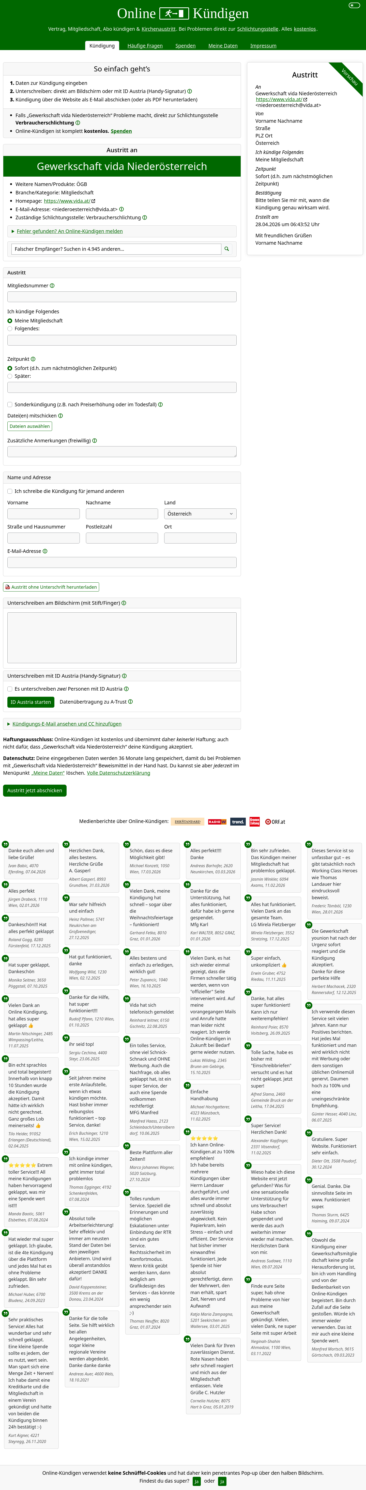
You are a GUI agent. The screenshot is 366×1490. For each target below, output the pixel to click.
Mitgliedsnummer (27, 285)
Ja (197, 1481)
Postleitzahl (99, 526)
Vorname (17, 502)
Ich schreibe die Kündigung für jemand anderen (69, 491)
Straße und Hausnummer (36, 526)
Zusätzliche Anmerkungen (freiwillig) (49, 440)
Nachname (98, 502)
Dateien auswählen (30, 426)
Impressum (263, 45)
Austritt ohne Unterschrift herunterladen (54, 587)
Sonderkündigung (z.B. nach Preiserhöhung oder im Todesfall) (86, 404)
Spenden (185, 45)
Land (169, 502)
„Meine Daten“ (48, 772)
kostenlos (305, 28)
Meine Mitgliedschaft (39, 320)
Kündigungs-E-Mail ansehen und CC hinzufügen (66, 723)
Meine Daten (223, 45)
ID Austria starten (31, 702)
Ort (168, 526)
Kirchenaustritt (159, 28)
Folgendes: (27, 328)
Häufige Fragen (145, 45)
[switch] (354, 5)
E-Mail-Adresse (24, 551)
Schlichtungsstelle (257, 28)
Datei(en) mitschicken (32, 415)
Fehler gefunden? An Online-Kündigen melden (70, 231)
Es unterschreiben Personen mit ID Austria (69, 688)
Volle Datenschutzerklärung (118, 772)
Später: (23, 375)
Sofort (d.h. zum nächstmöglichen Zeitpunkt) (66, 368)
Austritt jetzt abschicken (34, 790)
